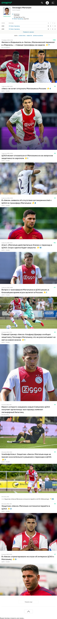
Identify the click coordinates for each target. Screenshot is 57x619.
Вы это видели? (6, 47)
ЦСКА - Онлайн (6, 91)
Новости (29, 35)
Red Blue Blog (5, 414)
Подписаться (7, 16)
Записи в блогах (38, 35)
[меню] (53, 3)
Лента (15, 35)
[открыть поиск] (42, 2)
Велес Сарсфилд (18, 18)
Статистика (22, 35)
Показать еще (28, 602)
